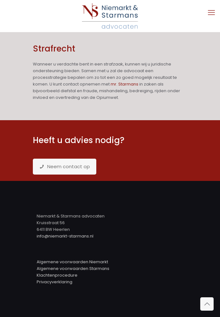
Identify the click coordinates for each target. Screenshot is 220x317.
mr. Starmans (124, 84)
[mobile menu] (211, 12)
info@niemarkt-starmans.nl (65, 236)
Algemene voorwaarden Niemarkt (72, 262)
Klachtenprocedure (57, 275)
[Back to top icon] (207, 304)
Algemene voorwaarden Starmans (73, 268)
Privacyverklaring (54, 282)
